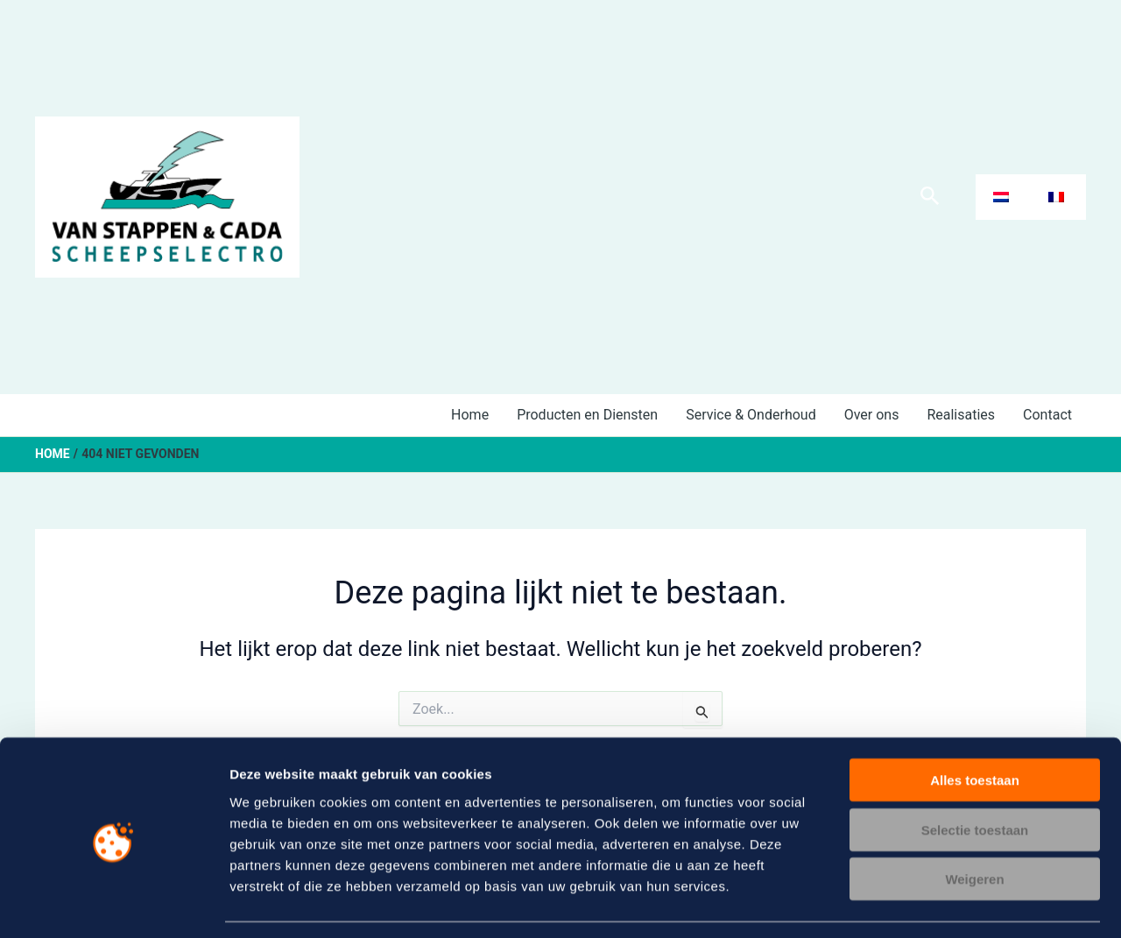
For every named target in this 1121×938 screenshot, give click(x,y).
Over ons (871, 414)
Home (470, 414)
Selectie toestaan (975, 777)
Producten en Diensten (587, 414)
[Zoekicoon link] (930, 196)
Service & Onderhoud (751, 414)
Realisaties (961, 414)
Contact (1047, 414)
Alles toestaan (974, 727)
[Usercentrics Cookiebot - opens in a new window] (113, 904)
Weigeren (974, 826)
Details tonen (946, 903)
